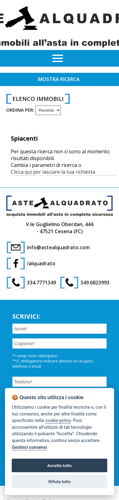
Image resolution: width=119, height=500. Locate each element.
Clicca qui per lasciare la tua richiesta (53, 171)
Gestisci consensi (29, 447)
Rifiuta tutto (60, 481)
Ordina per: (20, 110)
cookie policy (58, 420)
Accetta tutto (59, 465)
